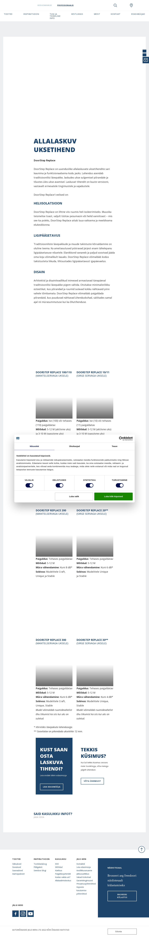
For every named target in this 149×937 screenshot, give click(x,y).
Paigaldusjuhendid (63, 874)
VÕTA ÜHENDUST (92, 781)
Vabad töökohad (84, 877)
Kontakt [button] (115, 14)
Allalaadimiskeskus (63, 880)
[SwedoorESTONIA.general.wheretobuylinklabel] (131, 5)
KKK (57, 864)
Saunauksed (17, 870)
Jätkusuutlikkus (83, 874)
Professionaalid (68, 5)
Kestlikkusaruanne (84, 870)
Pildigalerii (38, 867)
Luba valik (74, 496)
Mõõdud (58, 867)
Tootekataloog (40, 864)
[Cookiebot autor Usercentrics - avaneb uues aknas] (121, 439)
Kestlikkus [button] (77, 14)
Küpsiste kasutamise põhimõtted (82, 890)
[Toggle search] (115, 5)
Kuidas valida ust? (62, 877)
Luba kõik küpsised (113, 496)
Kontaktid (81, 864)
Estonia (115, 931)
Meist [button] (97, 14)
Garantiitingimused (85, 880)
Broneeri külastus (122, 896)
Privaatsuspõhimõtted (85, 883)
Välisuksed (16, 864)
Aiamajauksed (18, 874)
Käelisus (58, 870)
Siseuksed (16, 867)
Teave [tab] (114, 446)
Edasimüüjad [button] (138, 14)
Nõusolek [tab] (34, 446)
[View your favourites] (123, 5)
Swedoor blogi (40, 870)
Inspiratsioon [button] (31, 14)
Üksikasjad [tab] (74, 446)
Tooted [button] (8, 14)
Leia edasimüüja (51, 787)
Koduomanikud (47, 5)
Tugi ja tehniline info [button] (55, 16)
